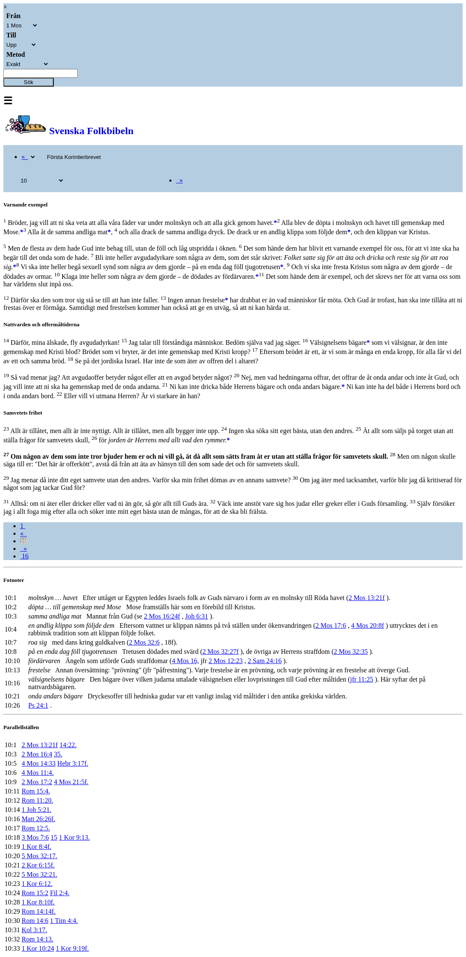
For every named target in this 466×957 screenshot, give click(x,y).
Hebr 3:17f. (72, 763)
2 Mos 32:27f (221, 651)
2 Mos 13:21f (366, 597)
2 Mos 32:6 (144, 642)
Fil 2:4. (59, 892)
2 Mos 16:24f (162, 616)
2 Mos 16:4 (36, 754)
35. (58, 754)
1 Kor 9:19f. (72, 948)
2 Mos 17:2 (36, 781)
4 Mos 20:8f (367, 625)
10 (23, 541)
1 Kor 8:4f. (36, 846)
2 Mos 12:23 (225, 660)
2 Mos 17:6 (331, 625)
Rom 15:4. (35, 791)
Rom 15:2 (34, 892)
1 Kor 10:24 (37, 948)
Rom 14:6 (34, 920)
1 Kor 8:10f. (38, 902)
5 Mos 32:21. (39, 874)
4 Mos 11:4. (37, 772)
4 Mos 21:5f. (71, 781)
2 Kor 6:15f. (38, 865)
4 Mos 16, (185, 660)
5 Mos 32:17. (39, 855)
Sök (29, 82)
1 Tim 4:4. (64, 920)
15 (53, 837)
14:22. (68, 744)
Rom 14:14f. (38, 911)
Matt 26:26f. (38, 818)
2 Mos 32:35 (351, 651)
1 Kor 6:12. (36, 883)
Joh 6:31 (196, 616)
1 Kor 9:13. (74, 837)
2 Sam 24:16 (264, 660)
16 (24, 556)
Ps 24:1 (38, 705)
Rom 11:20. (37, 800)
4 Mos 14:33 (38, 763)
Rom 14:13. (37, 939)
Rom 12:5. (35, 828)
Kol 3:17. (34, 929)
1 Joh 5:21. (36, 809)
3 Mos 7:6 (35, 837)
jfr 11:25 (361, 679)
